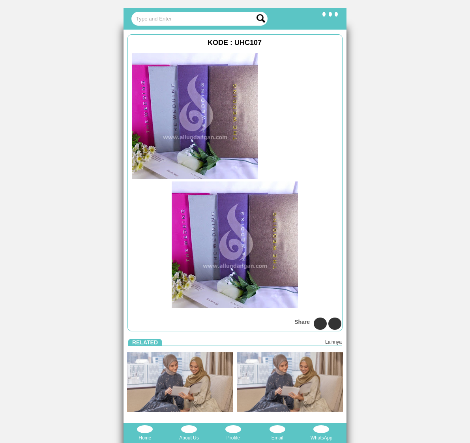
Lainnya (333, 342)
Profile (233, 433)
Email (277, 433)
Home (145, 433)
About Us (188, 433)
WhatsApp (321, 433)
